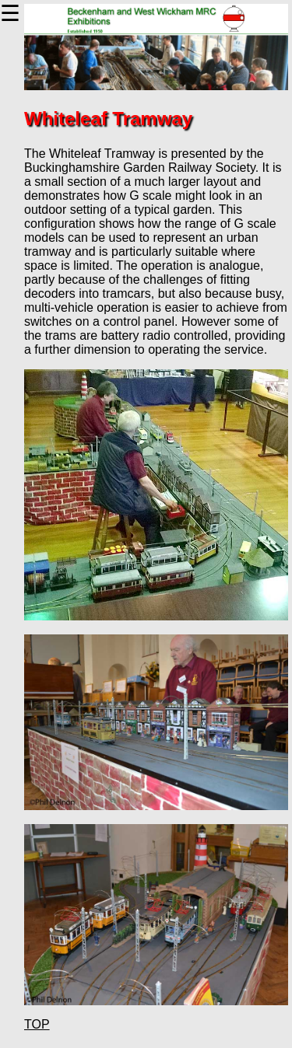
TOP (37, 1024)
